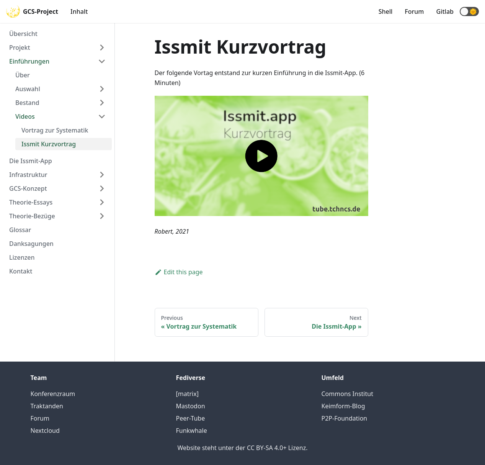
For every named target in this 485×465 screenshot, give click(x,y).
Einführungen (29, 61)
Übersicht (23, 33)
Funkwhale (191, 430)
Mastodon (190, 406)
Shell (386, 11)
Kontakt (20, 271)
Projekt (19, 47)
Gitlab (445, 11)
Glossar (20, 230)
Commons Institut (347, 394)
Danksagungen (31, 243)
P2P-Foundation (344, 418)
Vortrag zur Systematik (54, 130)
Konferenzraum (53, 394)
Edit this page (179, 272)
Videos (25, 116)
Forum (414, 11)
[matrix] (187, 394)
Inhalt (79, 11)
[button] (469, 11)
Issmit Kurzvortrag (48, 144)
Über (22, 75)
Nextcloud (45, 430)
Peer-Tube (190, 418)
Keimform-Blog (343, 406)
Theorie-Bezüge (32, 216)
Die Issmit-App (30, 161)
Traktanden (47, 406)
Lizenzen (22, 257)
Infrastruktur (28, 174)
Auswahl (27, 89)
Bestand (27, 102)
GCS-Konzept (28, 188)
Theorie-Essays (30, 202)
